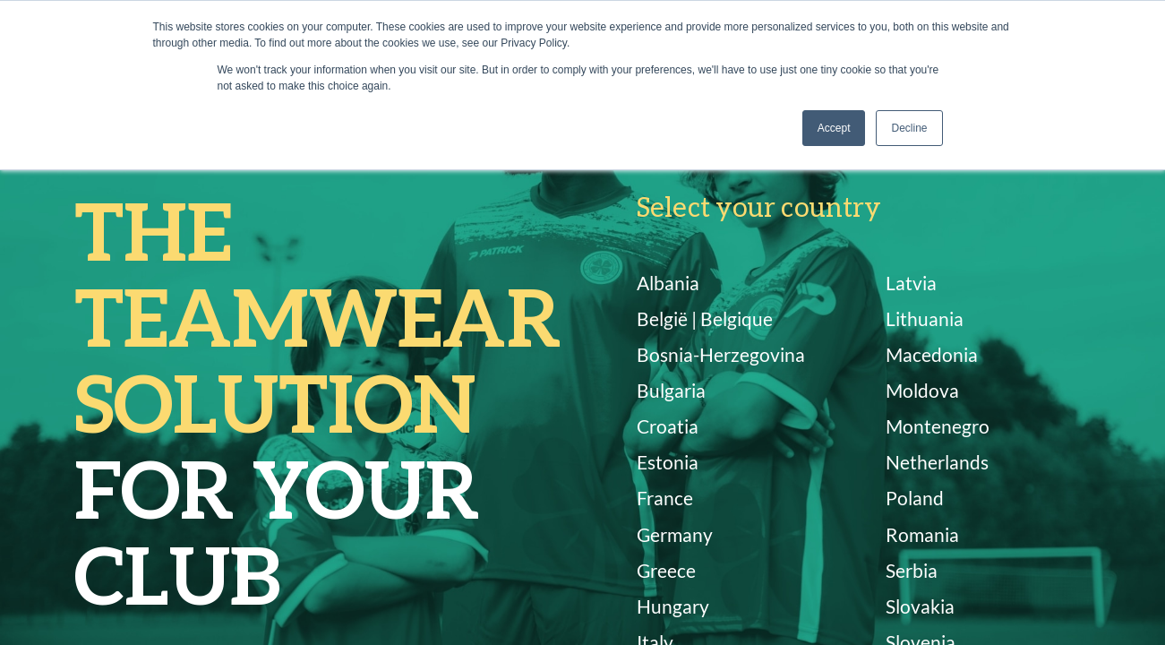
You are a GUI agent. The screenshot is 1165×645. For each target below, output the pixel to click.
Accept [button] (834, 128)
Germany (675, 534)
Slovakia (920, 606)
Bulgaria (671, 390)
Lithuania (925, 318)
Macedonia (932, 354)
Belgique (736, 318)
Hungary (673, 606)
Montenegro (937, 426)
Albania (668, 282)
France (665, 497)
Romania (922, 534)
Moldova (922, 390)
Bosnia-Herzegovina (721, 354)
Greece (666, 570)
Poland (915, 497)
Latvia (911, 282)
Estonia (667, 462)
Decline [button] (909, 128)
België (662, 318)
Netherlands (937, 462)
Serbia (912, 570)
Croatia (667, 426)
